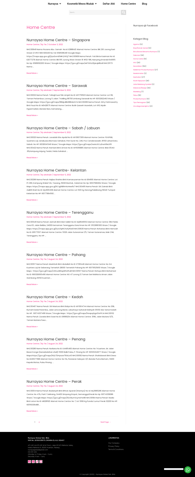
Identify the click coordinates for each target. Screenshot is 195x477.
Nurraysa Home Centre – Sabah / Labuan (60, 127)
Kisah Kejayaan (139, 80)
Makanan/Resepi (140, 88)
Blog (144, 3)
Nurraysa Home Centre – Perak (51, 377)
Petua (135, 95)
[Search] (123, 12)
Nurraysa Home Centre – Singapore (55, 40)
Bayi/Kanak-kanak (140, 48)
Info (134, 62)
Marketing (137, 91)
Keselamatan (138, 73)
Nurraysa (54, 3)
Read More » (32, 72)
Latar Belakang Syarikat (142, 84)
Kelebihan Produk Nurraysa (144, 70)
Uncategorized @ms (141, 106)
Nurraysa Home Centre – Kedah (52, 294)
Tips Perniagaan (139, 102)
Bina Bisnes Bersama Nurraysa (145, 51)
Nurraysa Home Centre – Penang (53, 335)
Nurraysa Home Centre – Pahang (53, 252)
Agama (136, 44)
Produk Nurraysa (140, 99)
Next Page (103, 418)
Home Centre (128, 3)
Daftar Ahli (109, 3)
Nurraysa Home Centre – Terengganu (57, 210)
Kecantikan (137, 66)
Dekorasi (137, 55)
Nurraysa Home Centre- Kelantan (54, 168)
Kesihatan (137, 77)
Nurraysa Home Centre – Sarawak (54, 85)
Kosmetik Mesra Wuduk (82, 3)
